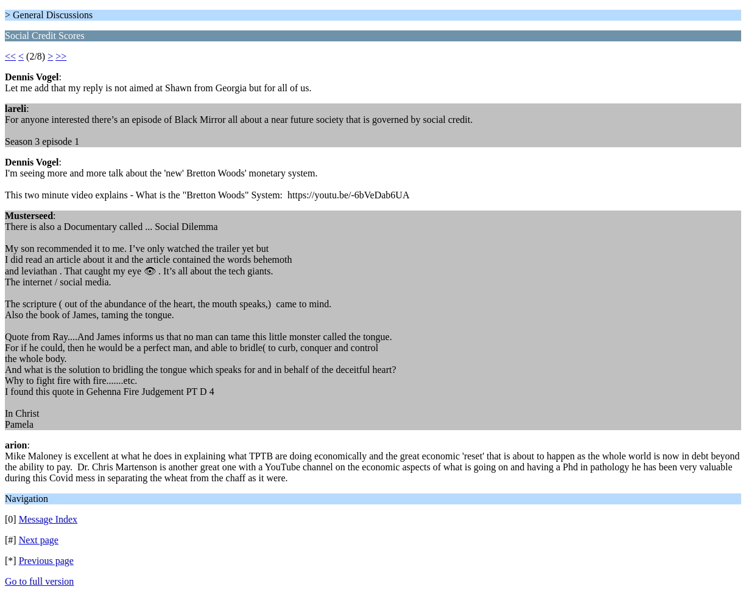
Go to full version (39, 581)
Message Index (48, 519)
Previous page (46, 560)
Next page (38, 540)
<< (10, 56)
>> (60, 56)
